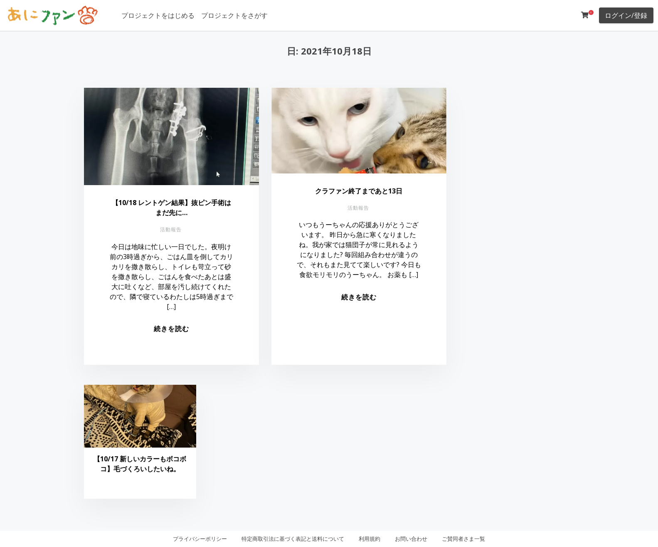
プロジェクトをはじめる (158, 15)
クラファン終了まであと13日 (358, 191)
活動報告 (171, 229)
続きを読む (171, 328)
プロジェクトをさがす (234, 15)
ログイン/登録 (626, 15)
